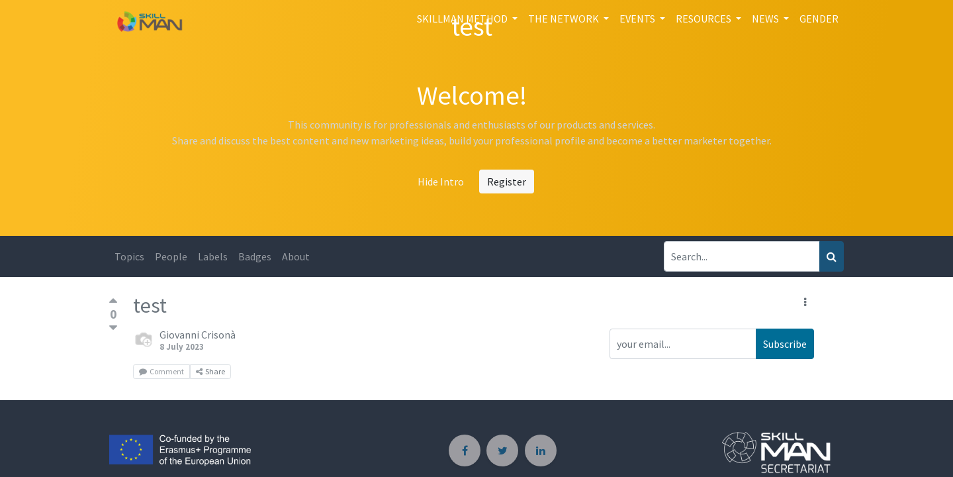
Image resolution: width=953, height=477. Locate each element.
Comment (161, 371)
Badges (254, 256)
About (296, 256)
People (171, 256)
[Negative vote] (113, 328)
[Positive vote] (113, 302)
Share (210, 371)
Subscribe (785, 343)
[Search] (831, 256)
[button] (805, 302)
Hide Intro (441, 181)
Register (506, 181)
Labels (213, 256)
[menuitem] (819, 18)
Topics (129, 256)
